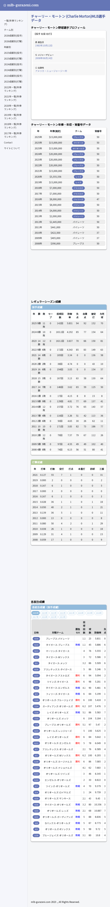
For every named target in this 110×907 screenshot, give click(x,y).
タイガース (78, 142)
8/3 (36, 694)
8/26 (36, 669)
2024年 (45, 613)
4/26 (36, 804)
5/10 (36, 780)
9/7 (36, 657)
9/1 (36, 663)
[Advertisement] (69, 97)
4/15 (36, 817)
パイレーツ (78, 205)
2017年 (36, 617)
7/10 (36, 718)
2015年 (54, 617)
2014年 (63, 617)
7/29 (36, 700)
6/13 (36, 743)
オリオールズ (78, 148)
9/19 (36, 644)
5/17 (36, 767)
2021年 (72, 613)
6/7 (36, 749)
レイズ (78, 176)
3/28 (36, 835)
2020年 (81, 613)
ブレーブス (78, 137)
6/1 (36, 755)
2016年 (45, 617)
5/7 (36, 786)
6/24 (36, 731)
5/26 (36, 761)
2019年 (90, 613)
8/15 (36, 681)
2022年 (63, 613)
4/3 (36, 829)
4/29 (36, 798)
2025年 (36, 613)
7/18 (36, 712)
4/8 (36, 823)
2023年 (54, 613)
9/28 (36, 638)
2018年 (99, 613)
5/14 (36, 774)
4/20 (36, 810)
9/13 (36, 651)
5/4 (36, 792)
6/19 (36, 737)
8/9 (36, 688)
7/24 (36, 706)
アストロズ (78, 188)
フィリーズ (78, 199)
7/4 (36, 724)
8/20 (36, 675)
